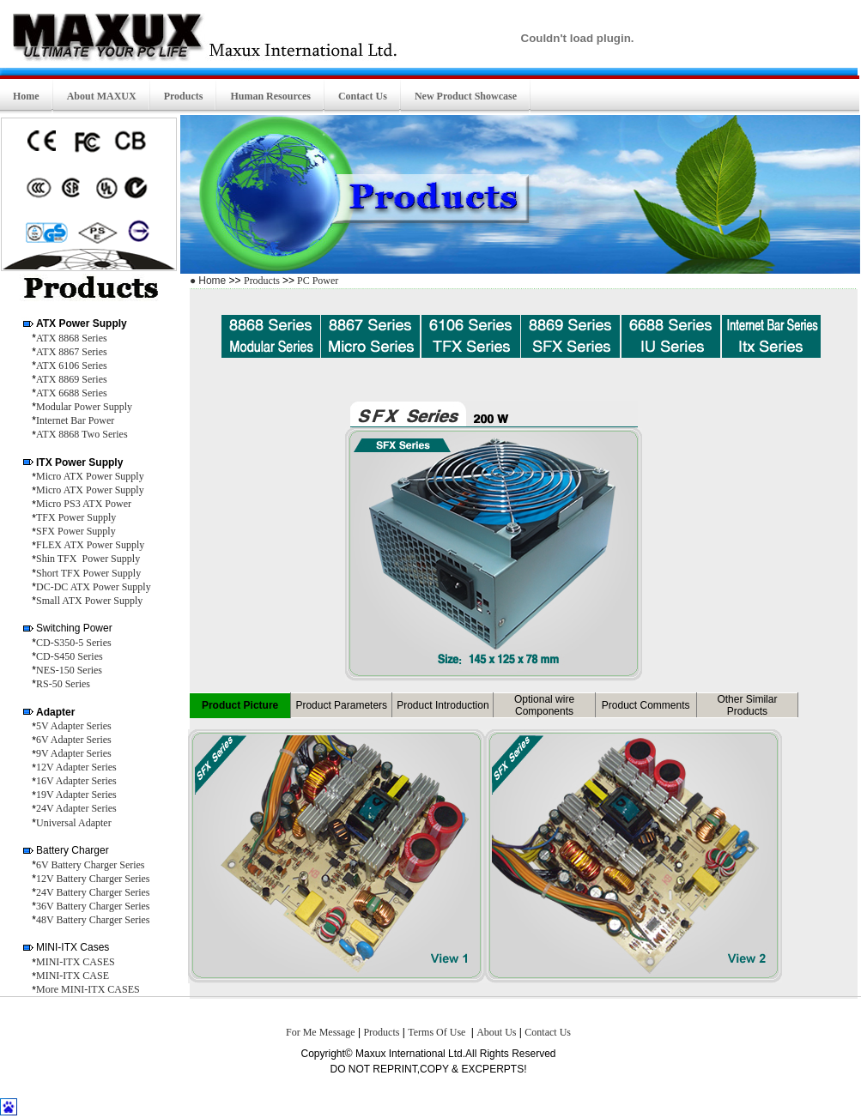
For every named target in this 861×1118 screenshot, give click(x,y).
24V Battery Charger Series (93, 892)
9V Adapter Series (74, 753)
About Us (496, 1032)
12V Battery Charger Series (93, 879)
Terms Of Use (438, 1032)
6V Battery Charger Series (90, 865)
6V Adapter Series (74, 740)
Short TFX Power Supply (88, 573)
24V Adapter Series (76, 808)
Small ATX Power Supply (89, 601)
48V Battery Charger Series (93, 920)
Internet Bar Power (75, 420)
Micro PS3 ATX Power (83, 504)
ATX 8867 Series (71, 352)
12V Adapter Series (76, 767)
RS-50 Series (63, 684)
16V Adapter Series (76, 781)
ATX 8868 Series (71, 338)
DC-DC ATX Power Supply (93, 587)
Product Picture (240, 705)
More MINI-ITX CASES (88, 989)
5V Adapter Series (74, 726)
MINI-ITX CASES (75, 962)
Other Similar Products (747, 705)
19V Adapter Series (76, 795)
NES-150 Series (69, 670)
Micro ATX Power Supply (90, 476)
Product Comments (646, 705)
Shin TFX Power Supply (88, 559)
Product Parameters (341, 705)
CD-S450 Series (69, 656)
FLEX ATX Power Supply (90, 545)
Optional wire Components (544, 705)
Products (263, 281)
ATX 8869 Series (71, 379)
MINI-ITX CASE (72, 976)
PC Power (316, 281)
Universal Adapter (74, 823)
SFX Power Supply (76, 531)
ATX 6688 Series (71, 393)
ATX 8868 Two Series (82, 434)
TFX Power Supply (76, 517)
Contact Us (547, 1032)
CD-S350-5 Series (74, 643)
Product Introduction (442, 705)
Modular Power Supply (84, 407)
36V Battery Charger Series (93, 906)
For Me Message (320, 1032)
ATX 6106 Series (71, 366)
